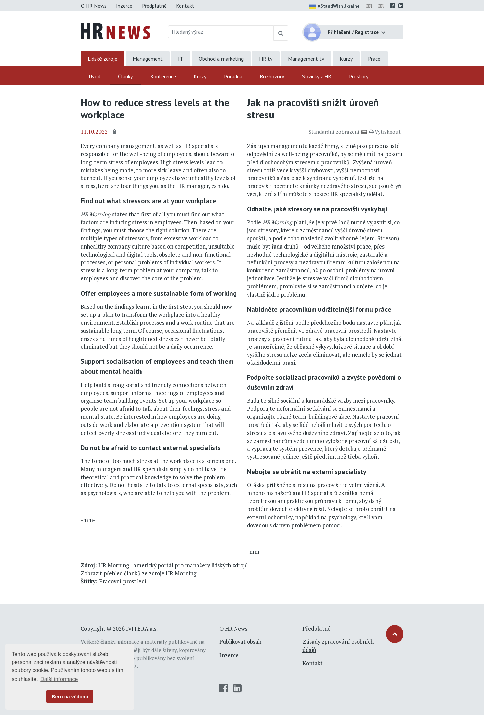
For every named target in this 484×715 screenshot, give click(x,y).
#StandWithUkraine (334, 6)
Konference (163, 76)
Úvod (94, 76)
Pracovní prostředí (123, 581)
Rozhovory (272, 76)
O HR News (94, 5)
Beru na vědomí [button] (70, 696)
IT (180, 58)
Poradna (233, 76)
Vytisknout (385, 131)
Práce (374, 58)
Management (148, 58)
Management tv (306, 58)
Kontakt (185, 5)
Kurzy (346, 58)
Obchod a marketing (221, 58)
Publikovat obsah (240, 641)
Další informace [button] (59, 679)
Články (125, 76)
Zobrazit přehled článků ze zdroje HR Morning (138, 573)
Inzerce (124, 5)
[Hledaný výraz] (221, 31)
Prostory (358, 76)
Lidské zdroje (102, 58)
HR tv (266, 58)
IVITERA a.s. (142, 628)
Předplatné (154, 5)
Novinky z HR (316, 76)
